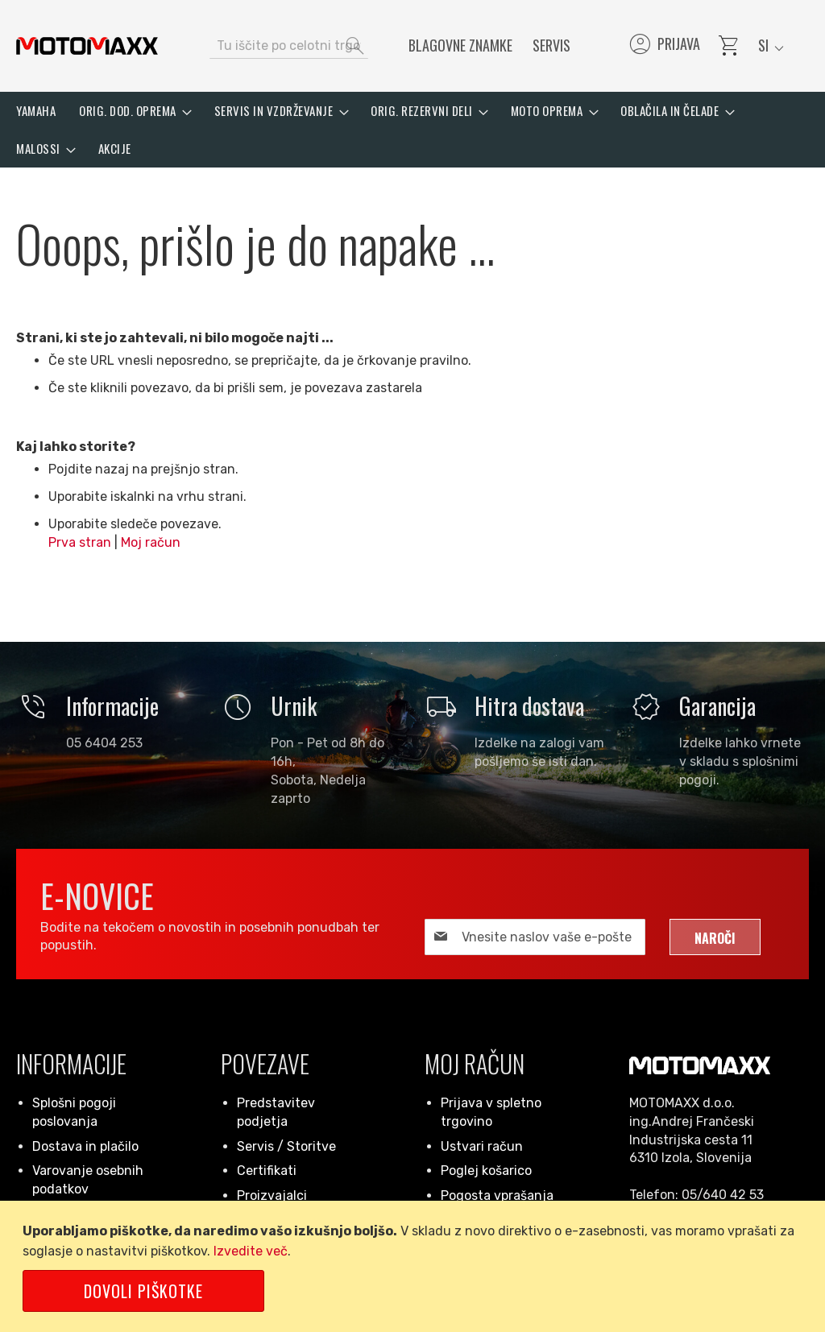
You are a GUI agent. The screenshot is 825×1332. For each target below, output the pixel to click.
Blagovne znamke (460, 45)
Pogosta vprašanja (497, 1195)
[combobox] (288, 46)
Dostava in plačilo (85, 1146)
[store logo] (87, 46)
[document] (415, 1266)
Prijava (663, 46)
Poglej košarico (486, 1170)
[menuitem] (35, 111)
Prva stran (79, 542)
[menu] (412, 130)
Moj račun (150, 542)
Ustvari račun (482, 1146)
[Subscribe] (715, 937)
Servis (551, 45)
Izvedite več (251, 1251)
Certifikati (266, 1170)
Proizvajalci (272, 1195)
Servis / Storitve (286, 1146)
